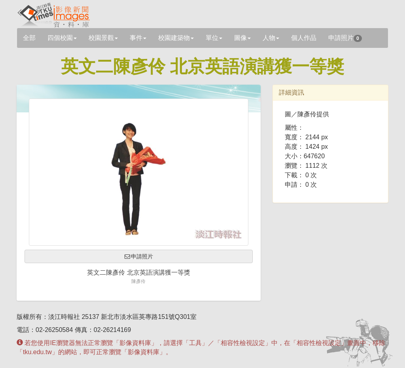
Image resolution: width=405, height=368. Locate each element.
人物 (271, 37)
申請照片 (345, 38)
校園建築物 (176, 37)
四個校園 (62, 37)
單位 (214, 37)
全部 (29, 37)
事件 (138, 37)
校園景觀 (103, 37)
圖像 (242, 37)
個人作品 (303, 37)
